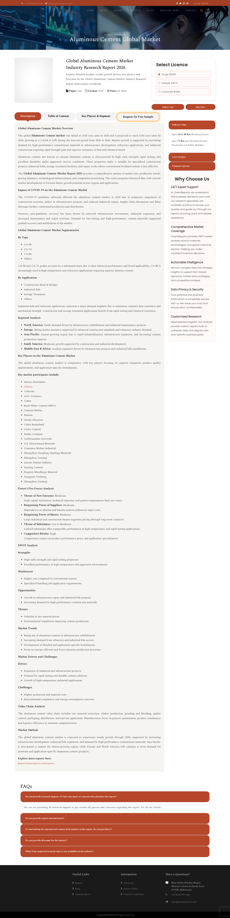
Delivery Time (179, 129)
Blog (76, 888)
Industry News (169, 10)
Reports (119, 10)
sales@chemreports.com (59, 3)
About (104, 10)
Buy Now (200, 107)
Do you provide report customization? (44, 818)
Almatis (28, 386)
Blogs (150, 10)
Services (135, 10)
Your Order (200, 3)
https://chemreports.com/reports (36, 763)
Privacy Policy (129, 888)
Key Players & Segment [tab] (96, 119)
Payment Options (181, 170)
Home (90, 10)
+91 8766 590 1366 (33, 3)
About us (127, 882)
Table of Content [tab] (58, 118)
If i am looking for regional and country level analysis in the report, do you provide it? (68, 829)
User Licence (179, 161)
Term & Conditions (132, 894)
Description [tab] (28, 118)
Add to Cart (168, 107)
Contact (190, 10)
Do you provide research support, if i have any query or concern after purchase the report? (71, 796)
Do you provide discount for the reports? (46, 840)
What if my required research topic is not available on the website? (59, 851)
